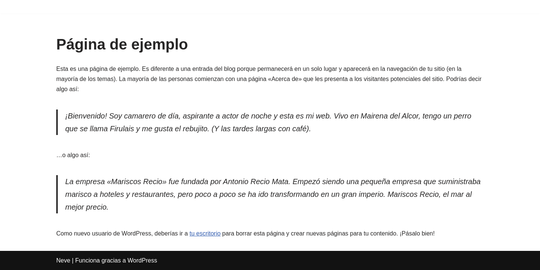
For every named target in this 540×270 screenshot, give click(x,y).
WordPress (142, 260)
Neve (63, 260)
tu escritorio (204, 233)
